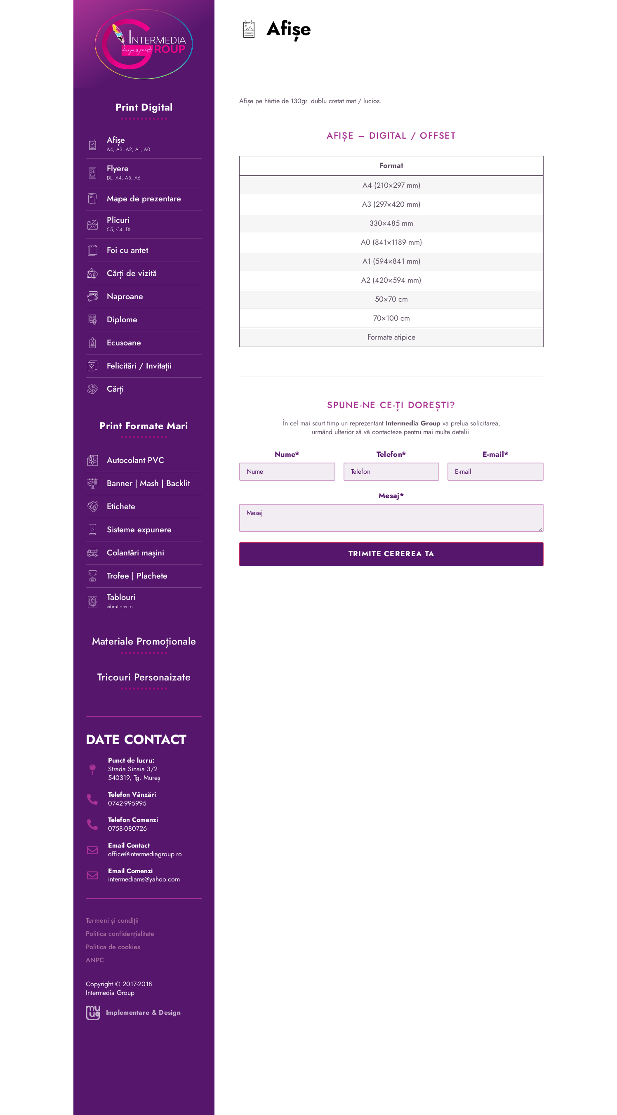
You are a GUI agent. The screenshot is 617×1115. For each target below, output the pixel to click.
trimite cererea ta (391, 553)
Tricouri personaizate (144, 677)
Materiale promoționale (144, 641)
